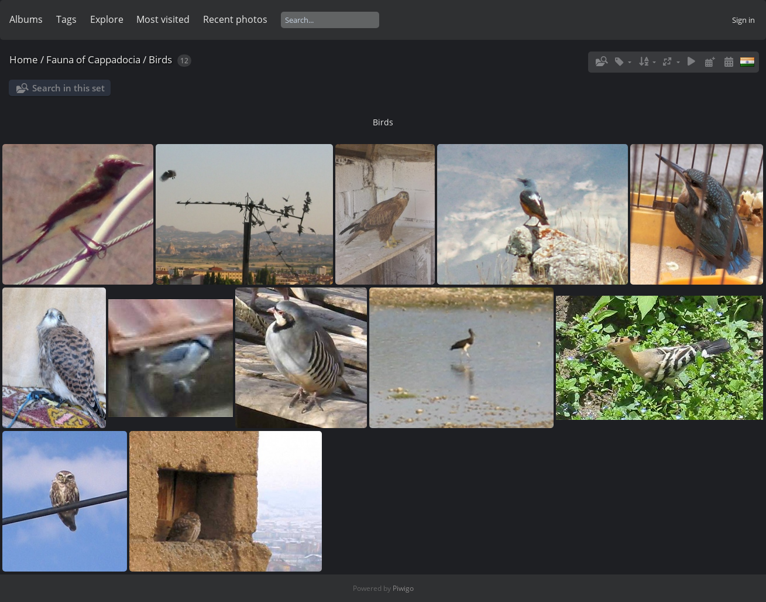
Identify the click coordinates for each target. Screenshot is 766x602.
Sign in (743, 20)
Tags (66, 19)
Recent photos (235, 19)
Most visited (163, 19)
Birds (160, 59)
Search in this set (68, 88)
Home (23, 59)
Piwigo (403, 588)
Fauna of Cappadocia (93, 59)
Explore (106, 19)
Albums (26, 19)
